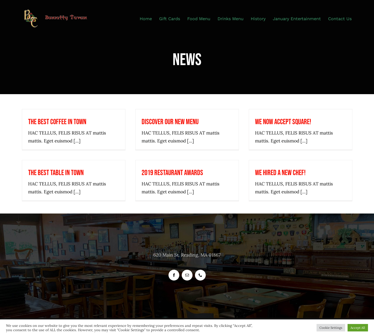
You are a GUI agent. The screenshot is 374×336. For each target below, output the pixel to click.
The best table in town (56, 172)
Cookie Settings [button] (330, 328)
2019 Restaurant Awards (172, 172)
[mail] (187, 275)
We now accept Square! (283, 121)
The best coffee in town (57, 121)
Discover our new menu (170, 121)
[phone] (200, 275)
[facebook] (173, 275)
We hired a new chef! (280, 172)
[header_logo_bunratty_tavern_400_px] (58, 12)
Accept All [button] (357, 328)
